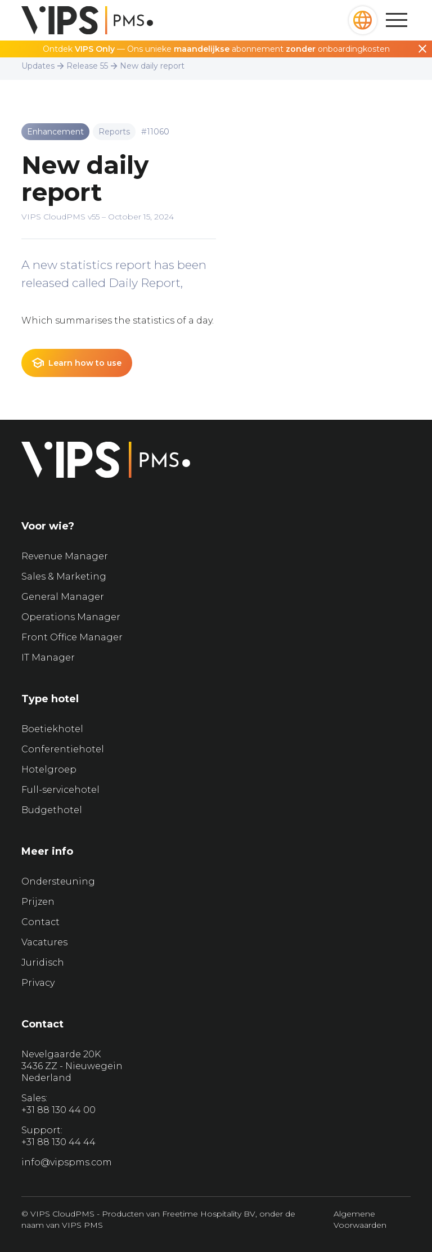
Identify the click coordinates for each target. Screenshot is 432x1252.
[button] (363, 20)
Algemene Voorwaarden (360, 1219)
